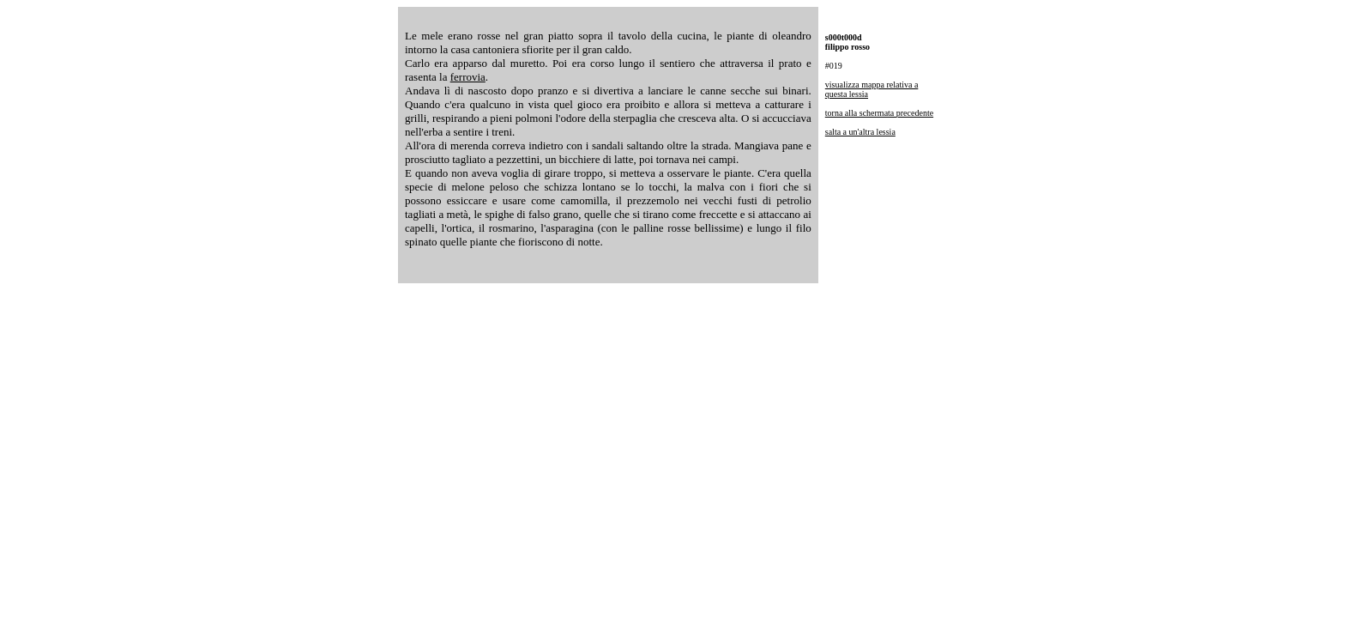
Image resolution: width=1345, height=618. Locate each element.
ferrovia (468, 76)
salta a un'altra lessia (860, 131)
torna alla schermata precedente (879, 113)
